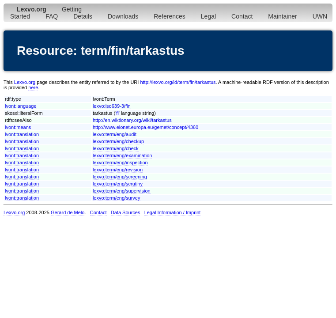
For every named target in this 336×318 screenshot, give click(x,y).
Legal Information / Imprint (172, 212)
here (33, 87)
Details (82, 16)
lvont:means (18, 127)
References (169, 16)
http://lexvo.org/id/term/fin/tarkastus (177, 82)
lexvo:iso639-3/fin (112, 106)
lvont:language (21, 106)
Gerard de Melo (67, 212)
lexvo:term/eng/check (116, 148)
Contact (242, 16)
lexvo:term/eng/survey (116, 198)
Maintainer (282, 16)
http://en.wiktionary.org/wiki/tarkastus (132, 120)
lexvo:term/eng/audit (114, 134)
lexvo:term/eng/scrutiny (118, 183)
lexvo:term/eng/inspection (120, 162)
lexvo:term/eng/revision (118, 169)
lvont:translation (22, 134)
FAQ (51, 16)
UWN (320, 16)
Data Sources (125, 212)
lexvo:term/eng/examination (122, 155)
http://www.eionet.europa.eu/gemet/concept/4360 (145, 127)
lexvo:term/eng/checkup (118, 141)
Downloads (123, 16)
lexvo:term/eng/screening (120, 176)
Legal (208, 16)
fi (117, 113)
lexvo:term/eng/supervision (122, 190)
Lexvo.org (24, 82)
